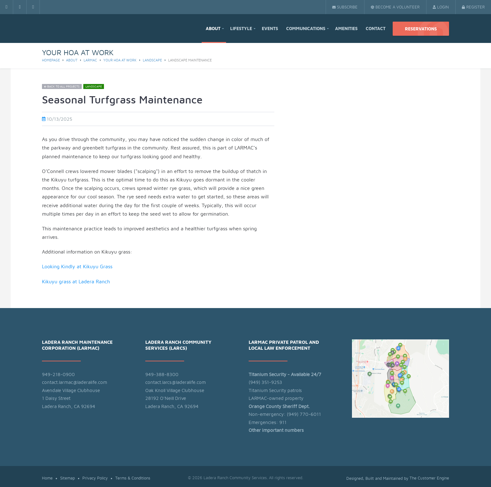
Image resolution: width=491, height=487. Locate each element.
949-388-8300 (161, 374)
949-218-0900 (58, 374)
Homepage (51, 60)
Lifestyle (241, 29)
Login (441, 7)
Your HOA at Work (120, 60)
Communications (305, 29)
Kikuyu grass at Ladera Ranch (76, 281)
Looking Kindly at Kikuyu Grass (77, 266)
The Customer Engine (429, 478)
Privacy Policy (95, 478)
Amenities (346, 29)
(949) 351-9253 (265, 382)
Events (270, 29)
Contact (375, 29)
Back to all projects (62, 86)
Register (473, 7)
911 (283, 422)
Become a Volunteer (395, 7)
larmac (90, 60)
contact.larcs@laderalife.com (175, 382)
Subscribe (345, 7)
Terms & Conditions (132, 478)
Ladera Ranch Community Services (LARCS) (178, 345)
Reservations (421, 29)
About (213, 29)
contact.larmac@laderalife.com (74, 382)
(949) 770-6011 (304, 414)
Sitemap (67, 478)
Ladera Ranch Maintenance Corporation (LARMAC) (77, 345)
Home (47, 478)
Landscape (152, 60)
